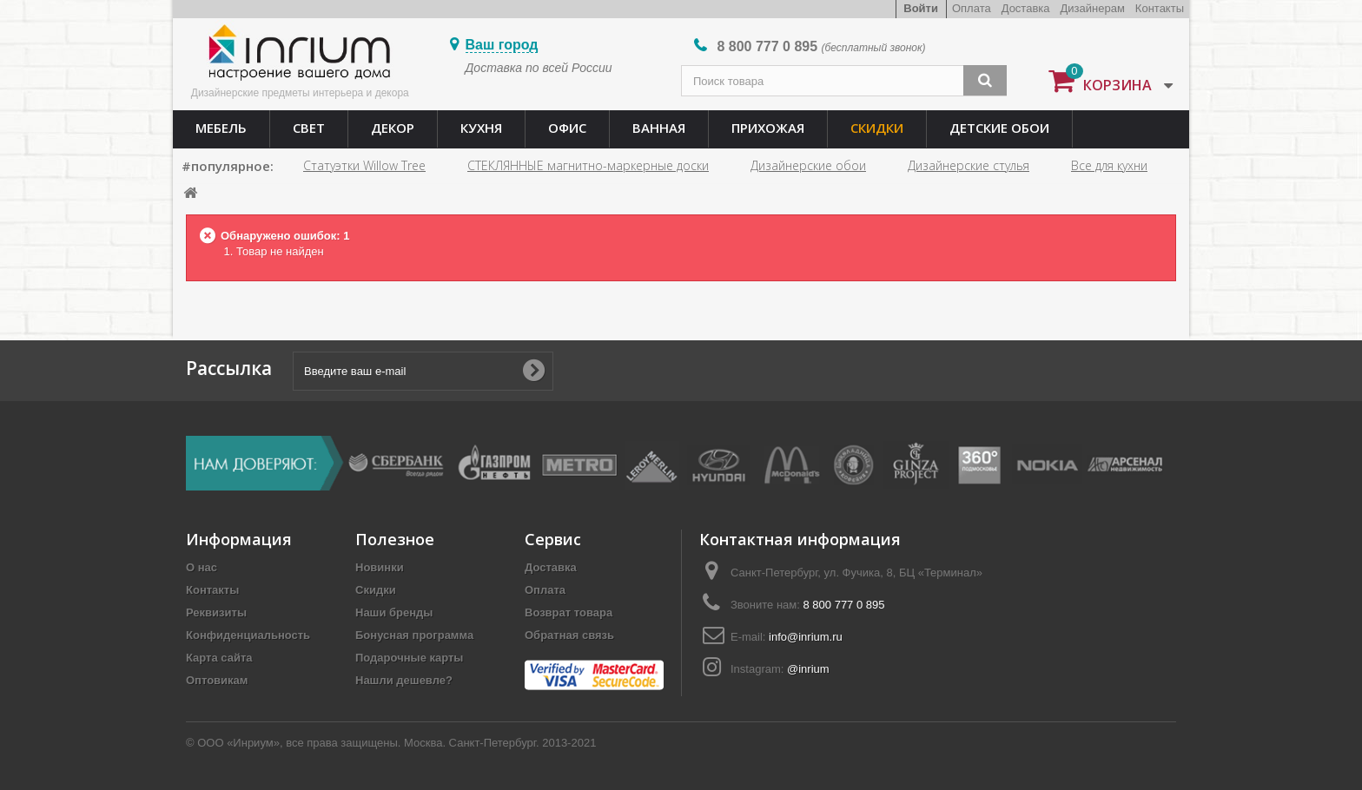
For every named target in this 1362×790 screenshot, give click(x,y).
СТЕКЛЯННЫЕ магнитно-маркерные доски (588, 165)
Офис (567, 127)
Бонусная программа (414, 635)
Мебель (221, 127)
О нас (201, 567)
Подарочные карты (409, 657)
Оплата (971, 8)
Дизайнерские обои (808, 165)
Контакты (1159, 8)
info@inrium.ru (806, 636)
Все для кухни (1109, 165)
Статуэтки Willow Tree (364, 165)
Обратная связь (569, 635)
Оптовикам (217, 680)
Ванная (658, 127)
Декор (392, 127)
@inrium (808, 668)
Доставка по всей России (539, 68)
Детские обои (999, 127)
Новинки (379, 567)
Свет (309, 127)
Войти (920, 8)
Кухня (481, 127)
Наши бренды (394, 612)
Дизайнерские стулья (968, 165)
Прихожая (767, 127)
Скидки (876, 127)
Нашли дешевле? (404, 680)
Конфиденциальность (248, 635)
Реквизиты (216, 612)
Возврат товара (568, 612)
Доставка (1026, 8)
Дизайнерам (1093, 8)
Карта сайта (219, 657)
